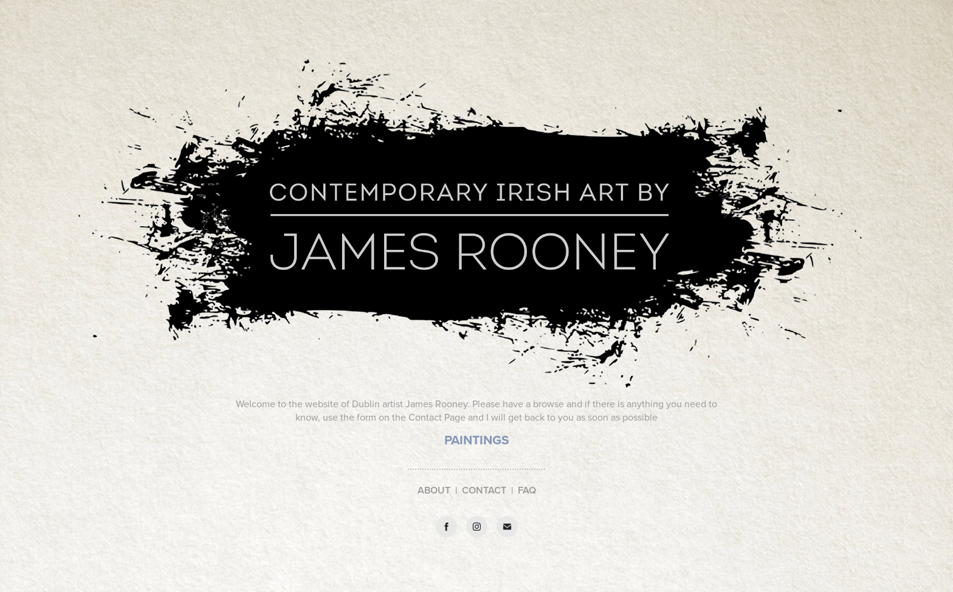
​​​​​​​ (476, 440)
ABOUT (434, 490)
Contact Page (437, 417)
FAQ (527, 490)
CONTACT (484, 490)
